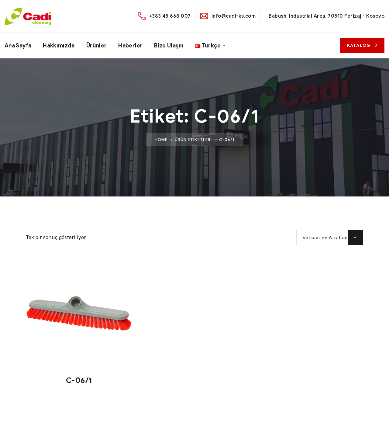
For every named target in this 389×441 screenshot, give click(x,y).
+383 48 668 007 (170, 16)
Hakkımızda (59, 45)
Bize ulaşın (168, 45)
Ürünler (96, 45)
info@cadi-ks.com (234, 16)
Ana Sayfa (18, 45)
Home (161, 139)
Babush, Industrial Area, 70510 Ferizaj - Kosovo (326, 16)
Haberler (130, 45)
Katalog (362, 45)
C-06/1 (79, 380)
